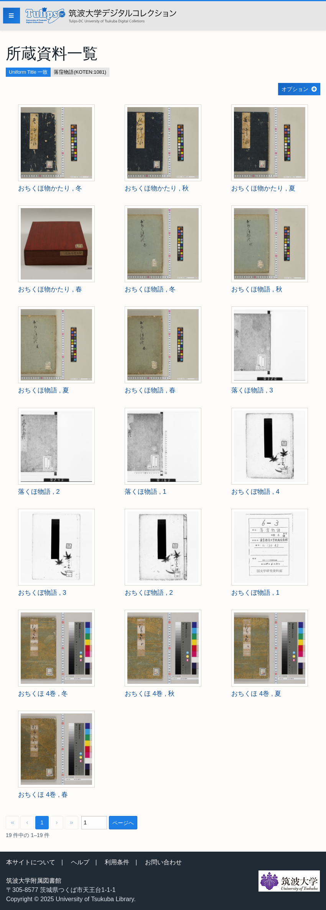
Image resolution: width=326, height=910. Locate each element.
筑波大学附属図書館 (33, 880)
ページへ (123, 823)
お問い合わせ (163, 862)
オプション (295, 89)
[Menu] (11, 15)
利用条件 (117, 862)
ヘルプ (80, 862)
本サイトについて (30, 862)
